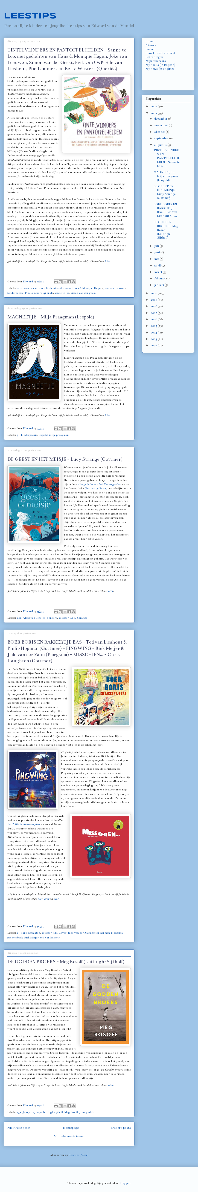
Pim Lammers (33, 292)
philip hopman (101, 932)
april (157, 265)
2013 (154, 339)
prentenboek (15, 937)
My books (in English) (160, 65)
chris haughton (30, 932)
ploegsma (117, 932)
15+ (19, 1112)
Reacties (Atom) (78, 1154)
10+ (19, 617)
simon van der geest (83, 292)
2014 (154, 332)
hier (107, 261)
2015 (154, 326)
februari (160, 278)
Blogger (125, 1183)
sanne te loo (62, 292)
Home (149, 41)
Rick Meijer (31, 937)
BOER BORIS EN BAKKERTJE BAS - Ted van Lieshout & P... (165, 210)
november (161, 125)
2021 (154, 113)
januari (159, 285)
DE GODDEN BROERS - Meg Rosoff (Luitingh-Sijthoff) (65, 962)
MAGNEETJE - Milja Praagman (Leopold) (50, 317)
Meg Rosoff (71, 1112)
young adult (86, 1112)
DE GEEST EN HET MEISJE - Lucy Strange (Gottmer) (64, 459)
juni (157, 252)
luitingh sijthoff (53, 1112)
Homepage (71, 1128)
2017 (154, 313)
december (161, 119)
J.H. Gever (60, 932)
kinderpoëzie (15, 292)
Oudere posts (121, 1128)
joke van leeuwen (114, 288)
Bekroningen (154, 57)
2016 (154, 319)
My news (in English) (160, 69)
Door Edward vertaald (160, 53)
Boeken (150, 49)
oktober (160, 132)
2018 (154, 306)
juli (157, 246)
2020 (154, 293)
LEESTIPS (30, 16)
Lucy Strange (78, 617)
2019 (154, 300)
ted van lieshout (50, 937)
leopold (43, 434)
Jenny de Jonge (32, 1112)
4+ (18, 932)
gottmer (63, 617)
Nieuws (151, 45)
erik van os (64, 288)
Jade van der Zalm (79, 932)
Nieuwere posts (18, 1128)
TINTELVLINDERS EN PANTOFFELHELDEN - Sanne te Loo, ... (167, 158)
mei (157, 259)
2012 (154, 345)
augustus (160, 145)
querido (48, 292)
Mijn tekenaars (156, 61)
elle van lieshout (45, 288)
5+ (18, 434)
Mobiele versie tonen (69, 1136)
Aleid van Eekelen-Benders (40, 617)
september (161, 138)
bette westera (25, 288)
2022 (154, 106)
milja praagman (59, 434)
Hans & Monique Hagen (87, 288)
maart (158, 272)
